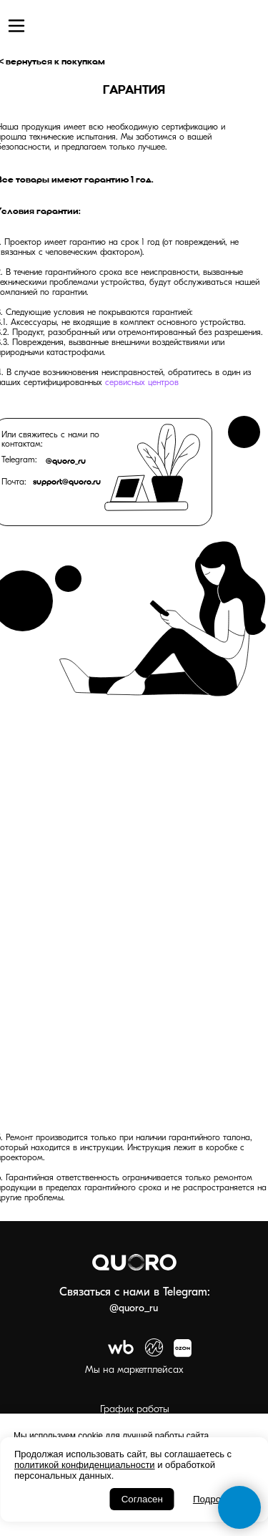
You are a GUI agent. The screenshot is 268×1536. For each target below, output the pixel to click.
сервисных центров (142, 383)
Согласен (142, 1499)
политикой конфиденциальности (84, 1464)
